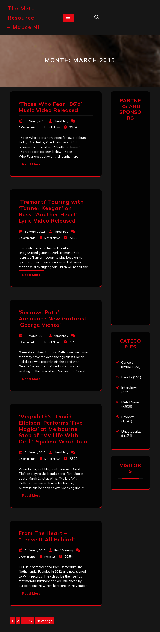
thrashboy (61, 121)
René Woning (63, 550)
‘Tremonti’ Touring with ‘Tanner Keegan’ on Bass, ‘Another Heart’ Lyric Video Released (51, 211)
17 (31, 621)
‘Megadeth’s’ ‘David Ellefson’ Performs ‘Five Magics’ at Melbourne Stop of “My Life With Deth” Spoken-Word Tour (53, 429)
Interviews (129, 387)
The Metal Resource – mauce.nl (23, 17)
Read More (31, 164)
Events (126, 377)
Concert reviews (127, 364)
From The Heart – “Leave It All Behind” (47, 536)
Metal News (52, 127)
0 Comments (27, 127)
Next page (44, 621)
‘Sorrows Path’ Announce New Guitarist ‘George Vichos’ (53, 318)
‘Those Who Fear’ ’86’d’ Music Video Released (50, 107)
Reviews (50, 557)
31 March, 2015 (35, 121)
